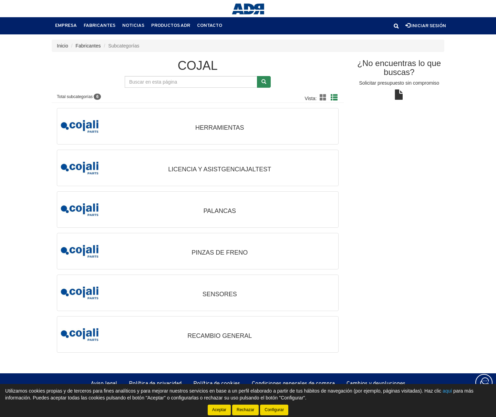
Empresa (66, 26)
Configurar (274, 409)
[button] (396, 26)
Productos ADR (170, 26)
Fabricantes (99, 26)
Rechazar (245, 409)
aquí (447, 391)
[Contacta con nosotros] (484, 382)
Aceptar (219, 409)
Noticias (133, 26)
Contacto (209, 26)
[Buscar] (264, 82)
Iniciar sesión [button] (425, 26)
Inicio (62, 46)
